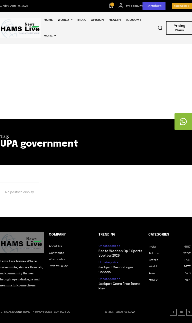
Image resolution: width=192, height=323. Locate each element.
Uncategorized (109, 246)
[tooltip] (183, 121)
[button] (160, 28)
